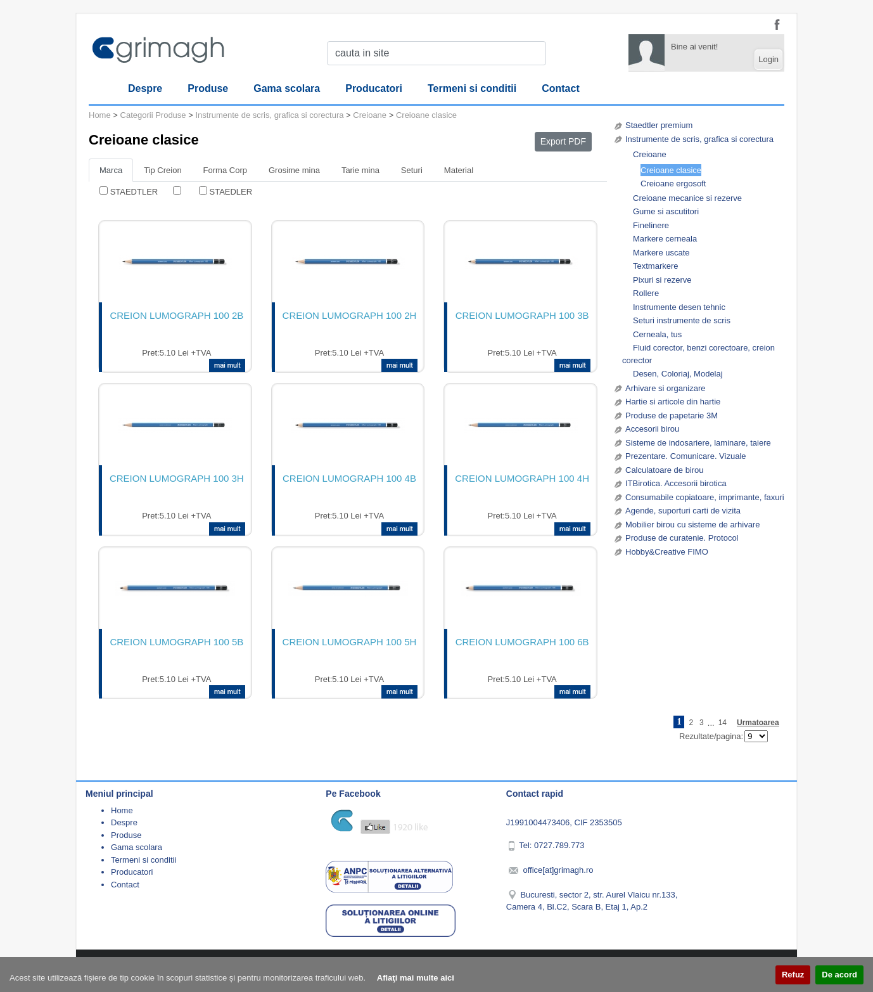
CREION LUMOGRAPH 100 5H (350, 641)
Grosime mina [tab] (294, 170)
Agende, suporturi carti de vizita (683, 510)
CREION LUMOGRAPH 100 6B (522, 641)
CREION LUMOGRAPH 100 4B (349, 478)
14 (722, 722)
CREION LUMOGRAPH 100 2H (350, 315)
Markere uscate (661, 252)
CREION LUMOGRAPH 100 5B (176, 641)
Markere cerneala (665, 238)
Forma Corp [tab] (225, 170)
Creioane (649, 154)
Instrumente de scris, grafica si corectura (699, 139)
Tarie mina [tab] (360, 170)
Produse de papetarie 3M (671, 415)
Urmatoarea (758, 722)
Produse (208, 88)
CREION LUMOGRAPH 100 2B (176, 315)
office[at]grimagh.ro (558, 870)
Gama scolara (286, 88)
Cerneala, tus (657, 334)
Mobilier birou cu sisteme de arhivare (692, 524)
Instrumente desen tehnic (679, 307)
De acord (839, 974)
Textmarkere (656, 266)
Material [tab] (458, 170)
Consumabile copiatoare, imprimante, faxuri (704, 497)
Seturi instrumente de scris (681, 320)
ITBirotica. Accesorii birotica (676, 483)
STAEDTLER (134, 191)
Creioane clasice (670, 170)
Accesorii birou (652, 429)
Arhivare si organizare (665, 388)
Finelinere (651, 225)
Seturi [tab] (412, 170)
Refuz (793, 974)
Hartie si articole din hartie (672, 401)
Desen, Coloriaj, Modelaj (678, 373)
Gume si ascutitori (666, 211)
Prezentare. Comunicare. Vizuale (685, 456)
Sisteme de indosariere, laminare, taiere (698, 443)
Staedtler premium (658, 125)
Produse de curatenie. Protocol (682, 538)
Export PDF (563, 141)
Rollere (646, 293)
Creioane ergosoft (673, 183)
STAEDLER (230, 191)
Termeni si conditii (472, 88)
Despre (145, 88)
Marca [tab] (110, 170)
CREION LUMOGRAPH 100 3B (522, 315)
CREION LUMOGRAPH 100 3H (177, 478)
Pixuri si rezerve (662, 280)
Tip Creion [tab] (162, 170)
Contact (561, 88)
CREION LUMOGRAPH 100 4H (522, 478)
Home (100, 115)
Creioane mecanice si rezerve (687, 198)
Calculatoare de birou (664, 470)
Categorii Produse (153, 115)
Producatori (373, 88)
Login (768, 59)
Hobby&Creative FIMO (666, 552)
